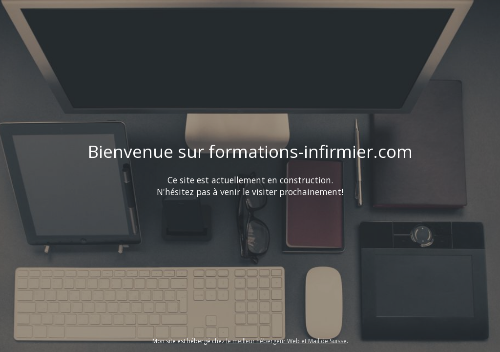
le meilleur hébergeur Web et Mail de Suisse (286, 341)
